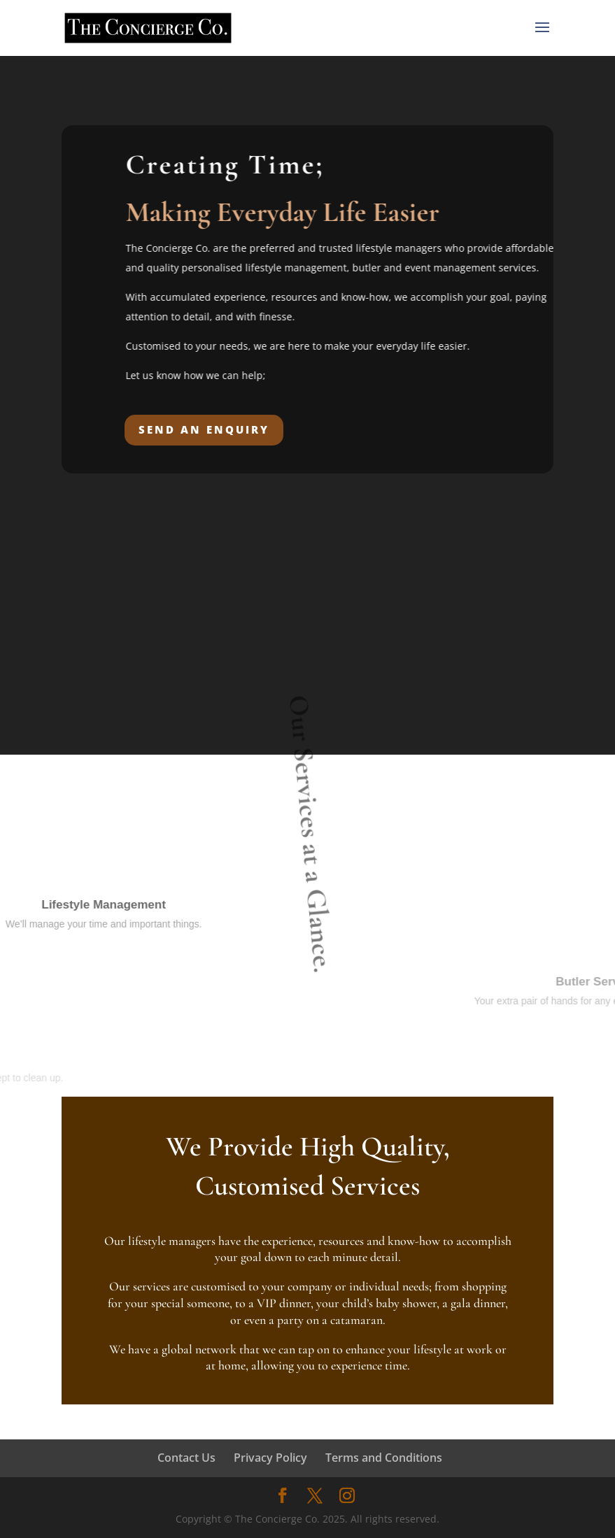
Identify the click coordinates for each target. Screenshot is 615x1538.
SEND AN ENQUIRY (204, 429)
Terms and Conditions (383, 1457)
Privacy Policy (270, 1457)
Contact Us (186, 1457)
